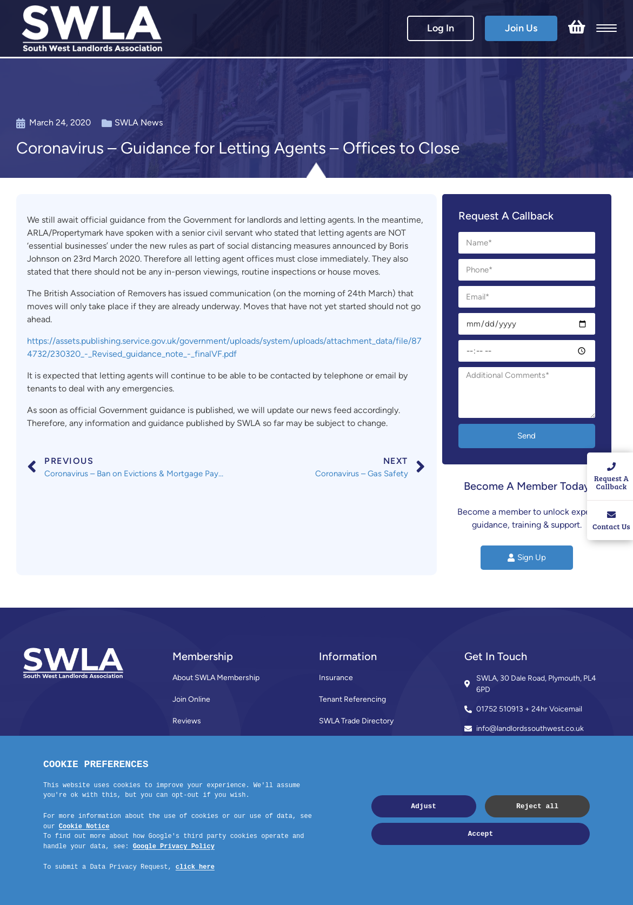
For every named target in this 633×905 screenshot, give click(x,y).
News (329, 742)
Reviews (186, 721)
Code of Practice (347, 764)
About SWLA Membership (215, 677)
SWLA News (139, 122)
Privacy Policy (342, 785)
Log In (440, 28)
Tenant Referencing (352, 699)
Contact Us (191, 764)
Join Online (191, 699)
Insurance (336, 677)
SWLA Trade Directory (356, 721)
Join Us (521, 28)
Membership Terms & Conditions (227, 742)
